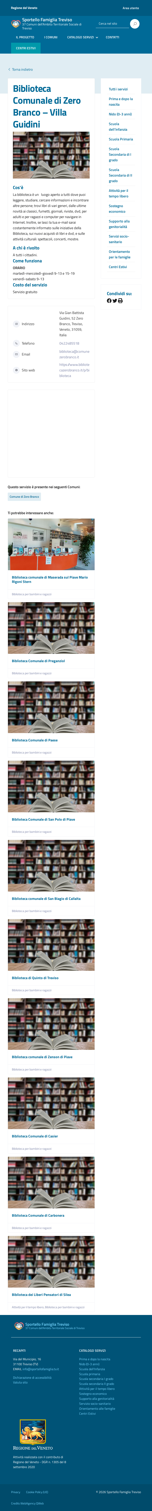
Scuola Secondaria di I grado (120, 154)
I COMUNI (50, 37)
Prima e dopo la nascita (94, 1359)
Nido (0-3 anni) (120, 114)
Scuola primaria (89, 1374)
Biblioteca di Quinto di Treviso (35, 978)
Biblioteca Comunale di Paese (35, 740)
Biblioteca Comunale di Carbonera (38, 1215)
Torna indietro (20, 69)
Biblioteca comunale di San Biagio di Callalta (46, 898)
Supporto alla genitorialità (119, 223)
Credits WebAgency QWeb (27, 1503)
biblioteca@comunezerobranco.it (74, 354)
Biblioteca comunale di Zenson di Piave (42, 1057)
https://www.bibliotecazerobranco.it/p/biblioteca (74, 370)
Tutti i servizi (118, 89)
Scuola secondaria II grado (96, 1383)
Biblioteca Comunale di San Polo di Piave (43, 819)
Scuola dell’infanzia (118, 126)
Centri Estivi (118, 267)
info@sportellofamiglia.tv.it (41, 1369)
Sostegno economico (117, 208)
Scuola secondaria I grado (96, 1378)
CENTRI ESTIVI (26, 48)
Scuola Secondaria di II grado (120, 175)
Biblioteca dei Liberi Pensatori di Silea (41, 1294)
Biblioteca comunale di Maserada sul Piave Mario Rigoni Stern (50, 579)
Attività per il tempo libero (118, 193)
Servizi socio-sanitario (119, 239)
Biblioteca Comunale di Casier (35, 1136)
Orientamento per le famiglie (119, 254)
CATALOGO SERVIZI (80, 37)
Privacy (15, 1492)
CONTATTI (112, 37)
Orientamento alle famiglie (97, 1408)
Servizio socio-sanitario (95, 1403)
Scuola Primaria (121, 139)
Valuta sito (20, 1382)
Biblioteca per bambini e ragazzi (31, 594)
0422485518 (69, 343)
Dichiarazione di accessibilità (32, 1377)
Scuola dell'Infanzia (92, 1369)
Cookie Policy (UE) (37, 1492)
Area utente (131, 8)
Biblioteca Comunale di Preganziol (38, 661)
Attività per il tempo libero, (28, 1307)
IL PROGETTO (25, 37)
